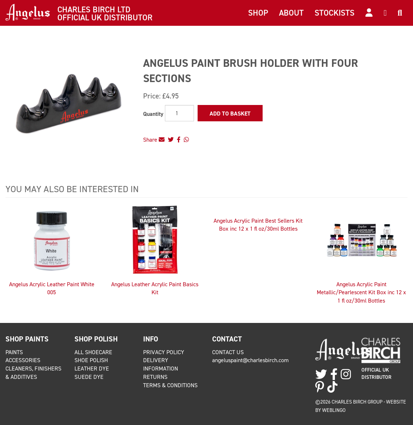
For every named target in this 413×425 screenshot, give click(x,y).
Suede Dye (89, 377)
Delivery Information (160, 364)
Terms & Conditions (170, 385)
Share (154, 139)
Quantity (153, 114)
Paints (14, 352)
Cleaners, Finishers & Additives (33, 373)
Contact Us (228, 352)
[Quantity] (179, 113)
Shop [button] (258, 12)
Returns (155, 377)
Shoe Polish (91, 360)
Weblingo (333, 410)
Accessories (22, 360)
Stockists (335, 12)
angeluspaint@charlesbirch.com (250, 360)
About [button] (291, 12)
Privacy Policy (163, 352)
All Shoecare (93, 352)
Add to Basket (230, 113)
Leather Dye (91, 368)
